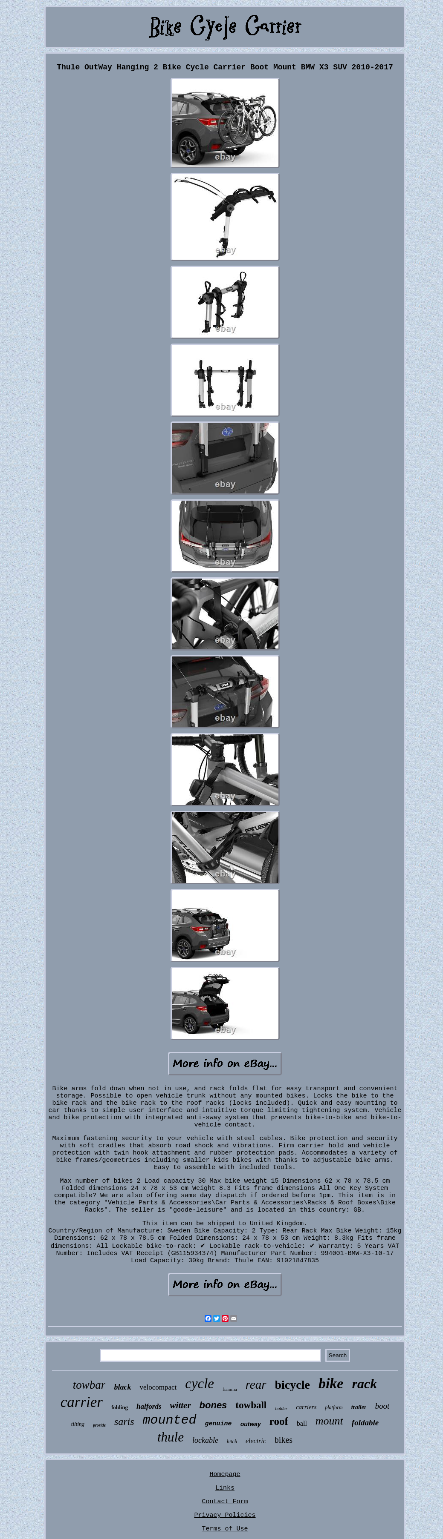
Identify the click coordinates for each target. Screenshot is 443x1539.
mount (329, 1421)
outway (250, 1424)
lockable (205, 1440)
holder (281, 1408)
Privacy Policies (224, 1515)
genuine (218, 1423)
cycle (199, 1383)
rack (364, 1383)
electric (256, 1440)
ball (302, 1423)
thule (170, 1437)
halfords (149, 1406)
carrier (82, 1402)
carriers (306, 1407)
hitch (232, 1441)
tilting (77, 1424)
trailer (359, 1407)
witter (180, 1405)
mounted (170, 1420)
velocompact (158, 1387)
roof (278, 1421)
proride (99, 1425)
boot (382, 1405)
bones (213, 1405)
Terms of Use (225, 1529)
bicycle (292, 1384)
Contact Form (225, 1501)
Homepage (224, 1474)
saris (124, 1421)
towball (250, 1405)
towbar (89, 1385)
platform (333, 1407)
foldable (365, 1422)
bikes (283, 1439)
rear (256, 1384)
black (122, 1387)
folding (119, 1407)
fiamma (230, 1389)
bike (331, 1383)
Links (225, 1488)
